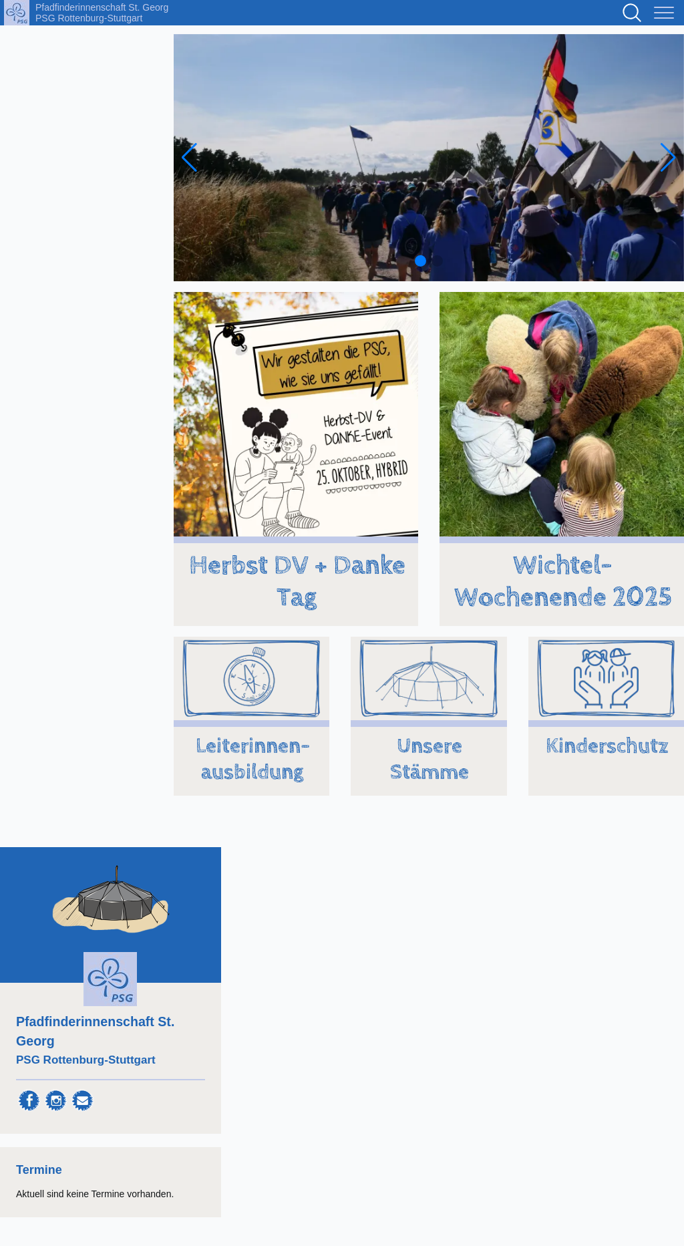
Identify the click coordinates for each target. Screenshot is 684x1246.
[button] (420, 261)
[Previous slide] (189, 157)
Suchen (632, 12)
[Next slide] (668, 157)
